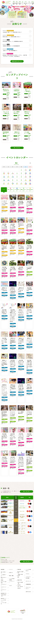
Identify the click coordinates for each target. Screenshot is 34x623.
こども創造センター (3, 575)
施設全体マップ (3, 598)
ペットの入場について (3, 601)
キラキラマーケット (3, 588)
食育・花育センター (3, 573)
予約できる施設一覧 (20, 583)
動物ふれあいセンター (3, 578)
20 (12, 179)
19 (8, 179)
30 (25, 182)
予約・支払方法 (20, 586)
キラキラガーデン (10, 509)
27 (12, 182)
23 (25, 179)
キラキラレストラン (3, 590)
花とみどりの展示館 (3, 582)
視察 (18, 577)
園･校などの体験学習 (20, 572)
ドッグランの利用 (3, 603)
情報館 (2, 580)
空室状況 (19, 588)
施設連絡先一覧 (3, 593)
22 (21, 179)
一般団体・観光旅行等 (20, 575)
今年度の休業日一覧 (3, 595)
